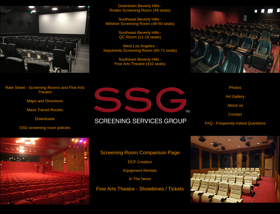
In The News (140, 179)
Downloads (45, 119)
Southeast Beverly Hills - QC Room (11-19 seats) (140, 34)
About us (235, 105)
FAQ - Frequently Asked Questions (235, 123)
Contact (235, 114)
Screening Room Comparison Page (140, 152)
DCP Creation (140, 162)
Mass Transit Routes (45, 110)
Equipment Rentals (140, 170)
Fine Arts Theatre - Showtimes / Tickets (140, 189)
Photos (235, 87)
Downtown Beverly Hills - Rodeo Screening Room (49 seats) (140, 8)
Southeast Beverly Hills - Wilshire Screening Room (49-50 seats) (140, 21)
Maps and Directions (45, 101)
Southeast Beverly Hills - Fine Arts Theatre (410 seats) (139, 61)
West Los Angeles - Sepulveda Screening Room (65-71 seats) (140, 48)
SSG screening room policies (44, 127)
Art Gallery (235, 96)
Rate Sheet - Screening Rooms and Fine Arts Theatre (45, 89)
